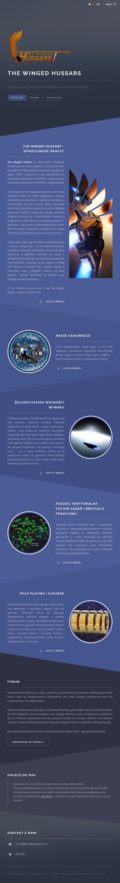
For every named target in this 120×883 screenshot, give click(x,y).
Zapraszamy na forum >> (28, 742)
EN (98, 4)
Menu (109, 4)
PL (93, 4)
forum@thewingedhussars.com (31, 843)
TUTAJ (76, 731)
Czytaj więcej (55, 301)
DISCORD (20, 854)
